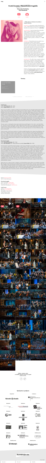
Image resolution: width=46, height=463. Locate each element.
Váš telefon (33, 461)
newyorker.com (27, 25)
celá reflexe (41, 27)
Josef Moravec (14, 184)
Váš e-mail (18, 461)
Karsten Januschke (7, 177)
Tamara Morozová (7, 188)
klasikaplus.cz (26, 41)
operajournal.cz (27, 59)
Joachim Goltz (11, 182)
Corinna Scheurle (11, 183)
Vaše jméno (3, 461)
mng (2, 1)
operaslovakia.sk (27, 30)
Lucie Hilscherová (8, 189)
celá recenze (40, 56)
